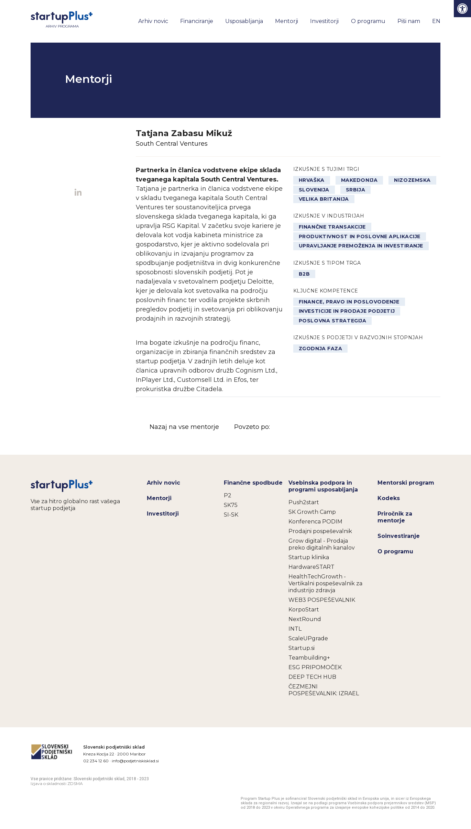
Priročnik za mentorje (394, 517)
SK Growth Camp (312, 512)
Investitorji (324, 21)
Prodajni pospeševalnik (320, 531)
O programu (368, 21)
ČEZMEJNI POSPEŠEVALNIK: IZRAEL (323, 690)
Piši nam (408, 21)
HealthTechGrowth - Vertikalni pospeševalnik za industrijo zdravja (325, 583)
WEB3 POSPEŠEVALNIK (321, 600)
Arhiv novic (153, 21)
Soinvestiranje (398, 536)
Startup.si (301, 648)
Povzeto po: (303, 427)
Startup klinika (308, 557)
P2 (227, 495)
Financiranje (196, 21)
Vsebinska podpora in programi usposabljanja (323, 486)
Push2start (303, 502)
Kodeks (388, 498)
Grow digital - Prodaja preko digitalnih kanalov (321, 544)
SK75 (231, 505)
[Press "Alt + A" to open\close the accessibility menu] (462, 8)
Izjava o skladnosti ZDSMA (57, 783)
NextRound (304, 619)
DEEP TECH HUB (312, 677)
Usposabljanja (244, 21)
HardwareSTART (311, 567)
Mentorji (286, 21)
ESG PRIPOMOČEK (315, 667)
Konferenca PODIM (315, 521)
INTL (295, 629)
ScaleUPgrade (308, 638)
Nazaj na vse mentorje (184, 427)
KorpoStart (303, 609)
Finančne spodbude (253, 482)
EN (436, 21)
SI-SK (231, 514)
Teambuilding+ (309, 657)
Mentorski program (405, 482)
